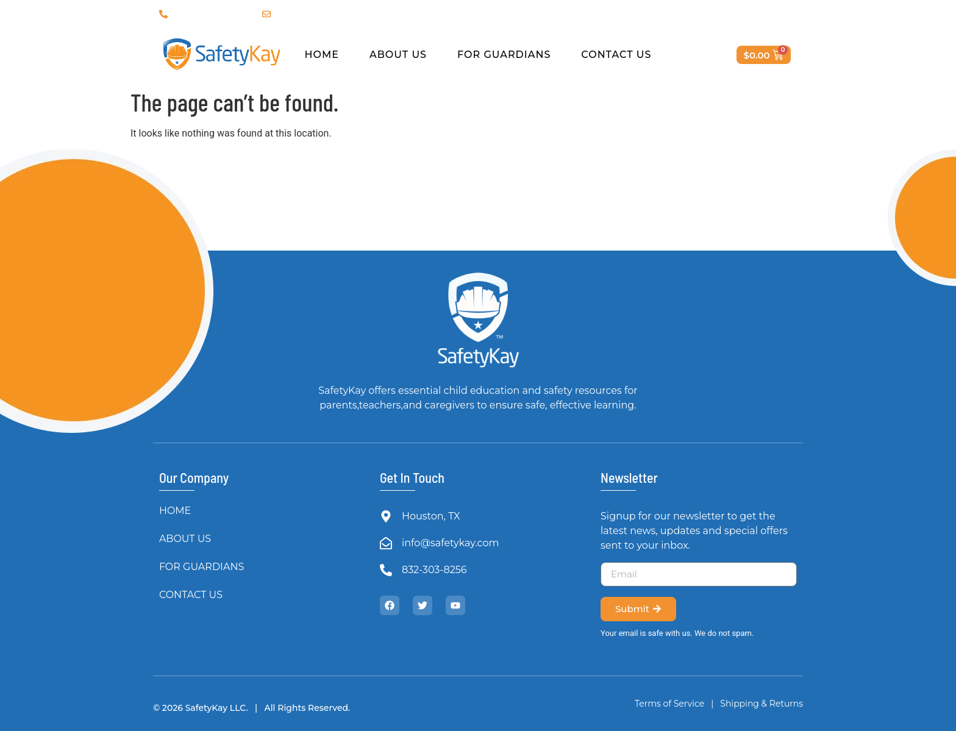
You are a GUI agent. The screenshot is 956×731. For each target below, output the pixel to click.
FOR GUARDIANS (504, 54)
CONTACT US (616, 54)
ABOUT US (398, 54)
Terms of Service (669, 703)
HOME (322, 54)
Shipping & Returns (761, 703)
